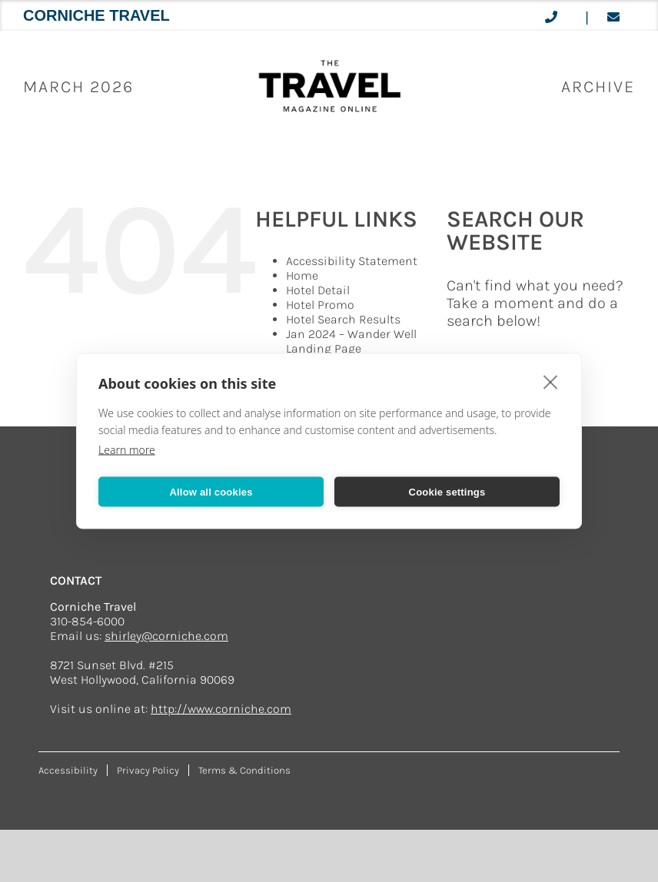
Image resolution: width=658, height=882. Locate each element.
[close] (551, 382)
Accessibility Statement (351, 261)
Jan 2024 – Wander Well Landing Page (351, 341)
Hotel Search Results (343, 319)
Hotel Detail (318, 290)
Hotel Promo (320, 304)
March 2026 (78, 87)
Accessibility (68, 770)
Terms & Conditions (244, 770)
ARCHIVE (598, 87)
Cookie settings (447, 491)
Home (302, 275)
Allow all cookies (210, 491)
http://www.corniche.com (221, 708)
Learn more (126, 450)
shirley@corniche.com (166, 635)
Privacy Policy (148, 770)
